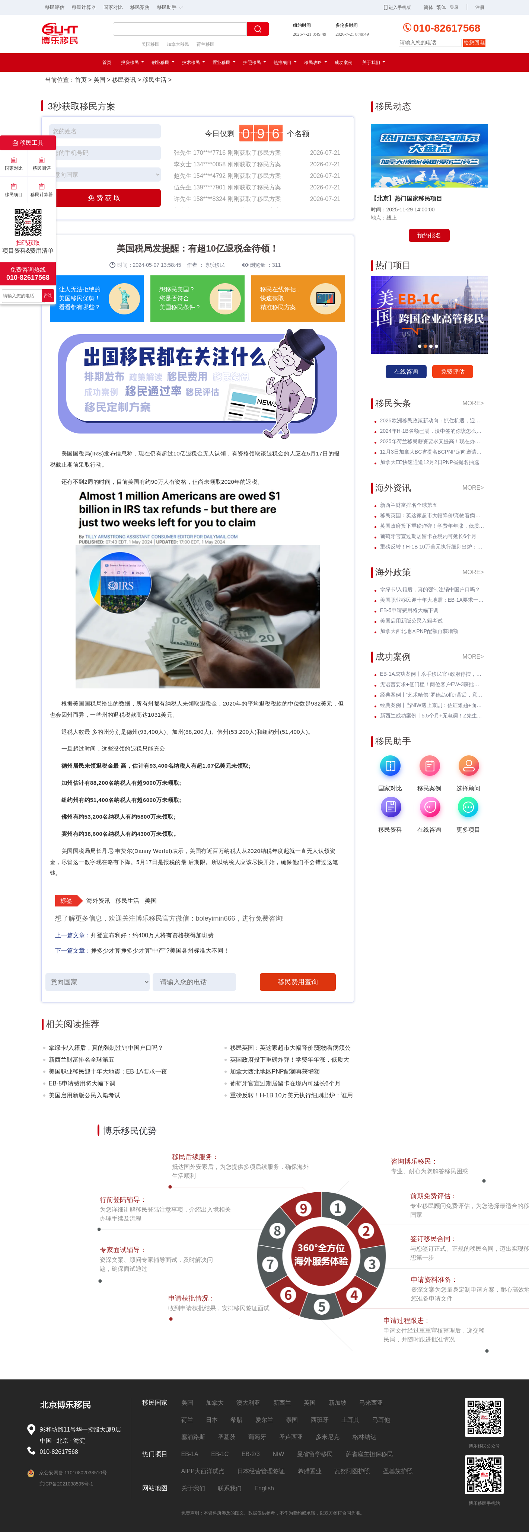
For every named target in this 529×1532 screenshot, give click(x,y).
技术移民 (193, 62)
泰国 (292, 1420)
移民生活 (154, 80)
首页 (106, 62)
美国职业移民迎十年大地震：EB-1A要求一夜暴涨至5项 (108, 1073)
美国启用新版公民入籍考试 (84, 1095)
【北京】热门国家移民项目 (406, 198)
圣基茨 (227, 1437)
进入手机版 (397, 7)
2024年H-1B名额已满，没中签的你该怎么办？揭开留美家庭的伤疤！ (432, 431)
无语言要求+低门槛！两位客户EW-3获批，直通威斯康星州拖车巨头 (432, 684)
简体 (428, 7)
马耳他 (381, 1420)
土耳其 (350, 1420)
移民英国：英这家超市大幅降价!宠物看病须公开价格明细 (290, 1049)
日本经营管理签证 (261, 1471)
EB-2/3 (251, 1454)
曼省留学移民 (315, 1454)
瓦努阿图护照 (352, 1471)
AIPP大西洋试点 (202, 1471)
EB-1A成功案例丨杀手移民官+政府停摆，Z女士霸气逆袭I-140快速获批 (432, 674)
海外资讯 (98, 901)
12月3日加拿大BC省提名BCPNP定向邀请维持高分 (432, 452)
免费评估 (453, 371)
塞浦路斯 (193, 1437)
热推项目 (285, 62)
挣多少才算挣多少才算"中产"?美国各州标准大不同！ (160, 950)
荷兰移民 (205, 44)
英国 (310, 1403)
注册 (479, 7)
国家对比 (113, 7)
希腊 (236, 1420)
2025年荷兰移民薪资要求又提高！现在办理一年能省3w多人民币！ (432, 441)
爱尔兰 (264, 1420)
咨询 (48, 295)
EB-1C (220, 1454)
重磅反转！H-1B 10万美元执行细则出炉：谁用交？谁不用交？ (291, 1096)
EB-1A (189, 1454)
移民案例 (140, 7)
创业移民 (163, 62)
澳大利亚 (248, 1403)
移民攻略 (315, 62)
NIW (278, 1454)
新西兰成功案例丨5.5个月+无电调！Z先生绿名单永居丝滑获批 (432, 716)
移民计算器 (84, 7)
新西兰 (282, 1403)
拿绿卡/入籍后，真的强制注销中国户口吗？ (106, 1048)
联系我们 (230, 1488)
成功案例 (344, 62)
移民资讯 (124, 80)
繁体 (441, 7)
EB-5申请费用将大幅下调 (82, 1083)
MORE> (473, 403)
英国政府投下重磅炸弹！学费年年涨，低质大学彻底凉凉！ (289, 1061)
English (264, 1488)
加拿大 (215, 1403)
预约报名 (429, 235)
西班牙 (320, 1420)
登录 (454, 7)
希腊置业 (310, 1471)
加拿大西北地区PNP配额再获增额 (275, 1071)
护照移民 (254, 62)
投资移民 (132, 62)
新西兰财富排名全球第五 (81, 1059)
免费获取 (105, 198)
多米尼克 (328, 1437)
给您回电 (474, 42)
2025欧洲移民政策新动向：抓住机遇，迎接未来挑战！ (432, 420)
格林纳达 (364, 1437)
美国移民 (150, 44)
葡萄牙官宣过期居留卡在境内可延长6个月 (285, 1083)
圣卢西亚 (291, 1437)
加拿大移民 (178, 44)
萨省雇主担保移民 (369, 1454)
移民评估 (54, 7)
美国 (99, 80)
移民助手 (172, 6)
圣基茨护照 (398, 1471)
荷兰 (187, 1420)
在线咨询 (406, 371)
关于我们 (373, 62)
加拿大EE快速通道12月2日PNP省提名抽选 (429, 462)
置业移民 (224, 62)
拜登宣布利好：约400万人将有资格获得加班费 (152, 935)
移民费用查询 (298, 982)
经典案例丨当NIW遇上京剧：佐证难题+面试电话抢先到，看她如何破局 (432, 705)
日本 (212, 1420)
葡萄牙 (257, 1437)
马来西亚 (371, 1403)
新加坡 (338, 1403)
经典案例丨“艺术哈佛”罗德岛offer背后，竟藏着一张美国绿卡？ (432, 695)
